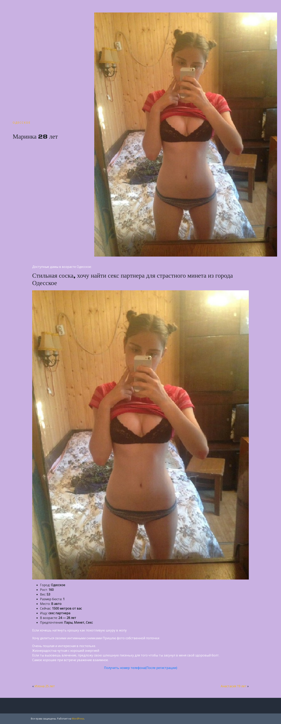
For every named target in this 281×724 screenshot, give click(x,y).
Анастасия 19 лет (233, 686)
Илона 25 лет (45, 686)
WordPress (78, 718)
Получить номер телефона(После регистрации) (140, 668)
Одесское (21, 122)
